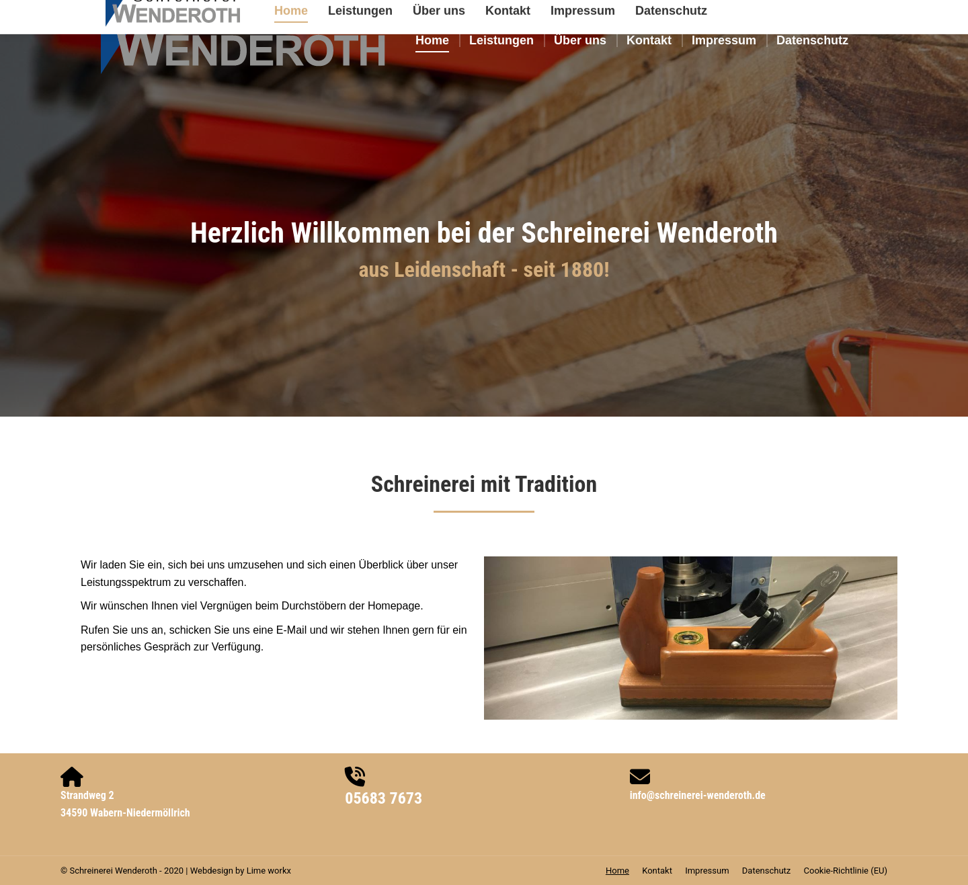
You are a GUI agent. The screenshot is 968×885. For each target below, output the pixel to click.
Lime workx (269, 871)
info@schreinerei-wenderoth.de (698, 795)
